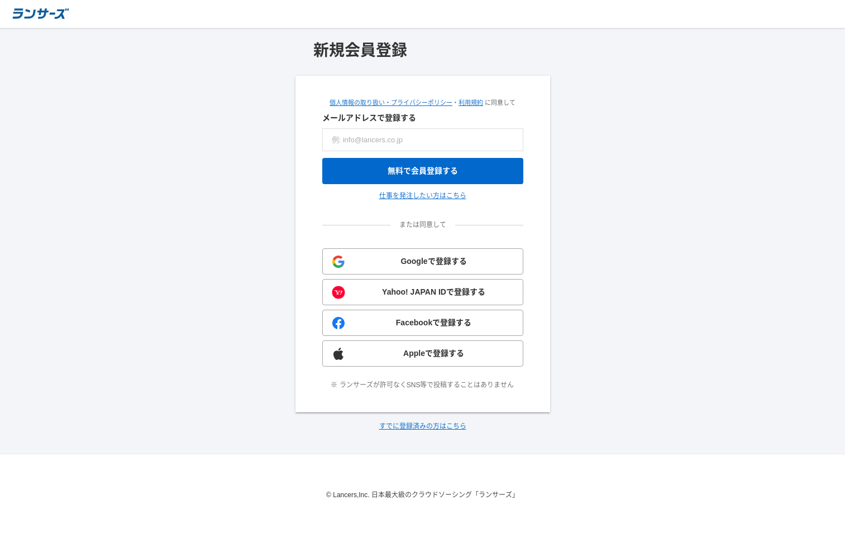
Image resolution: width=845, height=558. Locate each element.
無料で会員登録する (423, 170)
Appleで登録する (433, 353)
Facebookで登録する (433, 322)
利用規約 (471, 102)
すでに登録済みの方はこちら (422, 426)
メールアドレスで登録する (369, 117)
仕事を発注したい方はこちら (422, 196)
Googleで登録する (433, 261)
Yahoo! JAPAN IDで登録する (433, 291)
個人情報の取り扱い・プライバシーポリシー (391, 102)
